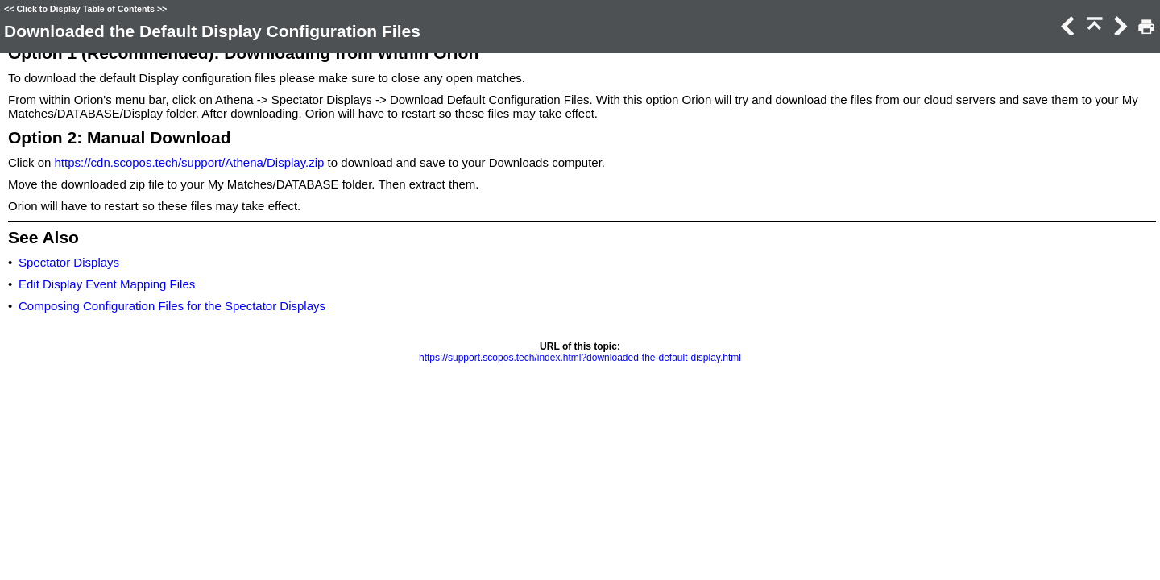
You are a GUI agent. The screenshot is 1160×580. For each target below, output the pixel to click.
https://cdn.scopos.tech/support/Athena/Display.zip (190, 162)
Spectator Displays (69, 262)
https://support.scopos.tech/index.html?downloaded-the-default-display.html (580, 357)
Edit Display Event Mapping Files (107, 284)
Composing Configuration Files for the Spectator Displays (172, 306)
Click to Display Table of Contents (85, 9)
